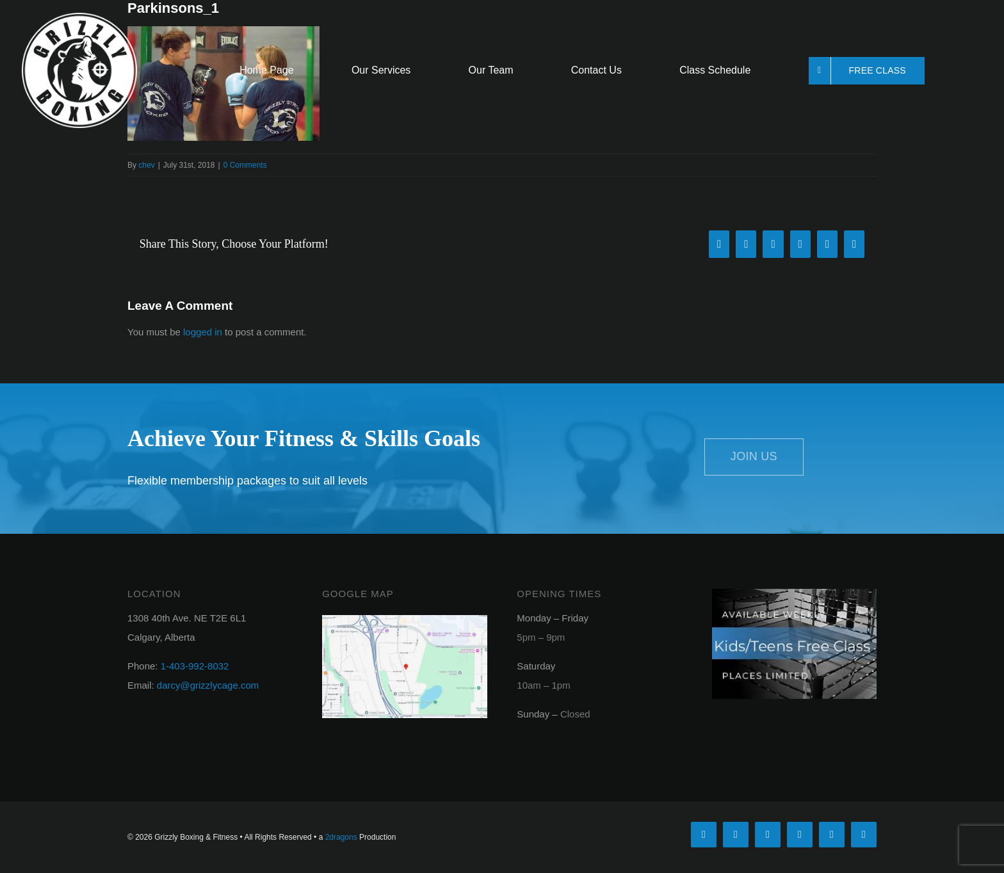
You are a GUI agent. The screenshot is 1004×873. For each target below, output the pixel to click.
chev (146, 165)
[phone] (864, 834)
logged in (202, 331)
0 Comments (245, 165)
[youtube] (800, 834)
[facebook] (704, 834)
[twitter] (736, 834)
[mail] (832, 834)
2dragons (341, 837)
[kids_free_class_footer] (794, 593)
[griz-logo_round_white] (79, 17)
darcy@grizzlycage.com (208, 685)
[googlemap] (404, 619)
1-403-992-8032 (195, 666)
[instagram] (768, 834)
